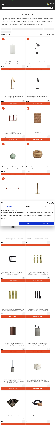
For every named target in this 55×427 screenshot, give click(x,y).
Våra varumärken (4, 402)
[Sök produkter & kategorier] (27, 8)
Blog (2, 401)
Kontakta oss (3, 400)
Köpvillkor (3, 409)
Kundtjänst (3, 408)
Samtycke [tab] (9, 206)
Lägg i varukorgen (6, 59)
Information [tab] (27, 206)
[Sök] (51, 8)
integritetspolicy (23, 369)
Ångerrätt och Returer (5, 398)
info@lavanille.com (7, 391)
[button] (3, 4)
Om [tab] (45, 206)
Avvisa (27, 223)
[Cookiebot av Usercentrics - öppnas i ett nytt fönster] (48, 203)
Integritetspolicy (4, 399)
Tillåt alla (45, 223)
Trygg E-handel (4, 396)
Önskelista (3, 415)
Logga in (2, 414)
